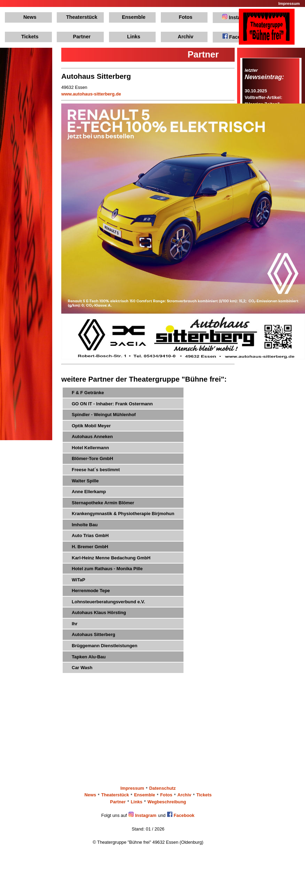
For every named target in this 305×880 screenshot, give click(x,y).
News (30, 17)
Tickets (29, 36)
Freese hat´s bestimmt (96, 469)
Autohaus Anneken (92, 436)
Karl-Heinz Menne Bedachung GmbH (111, 557)
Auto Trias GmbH (90, 535)
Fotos (185, 17)
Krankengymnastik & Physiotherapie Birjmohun (123, 513)
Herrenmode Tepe (91, 590)
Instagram (237, 17)
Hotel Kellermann (90, 447)
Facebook (237, 36)
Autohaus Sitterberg (93, 634)
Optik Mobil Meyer (91, 425)
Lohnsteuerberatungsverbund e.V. (108, 601)
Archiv (186, 36)
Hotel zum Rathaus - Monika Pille (107, 568)
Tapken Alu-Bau (89, 656)
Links (133, 36)
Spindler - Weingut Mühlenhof (104, 414)
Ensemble (134, 17)
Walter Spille (85, 480)
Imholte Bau (84, 524)
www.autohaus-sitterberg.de (91, 94)
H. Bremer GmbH (90, 546)
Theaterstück (81, 17)
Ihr (75, 623)
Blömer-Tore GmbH (92, 458)
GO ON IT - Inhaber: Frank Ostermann (112, 403)
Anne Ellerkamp (89, 491)
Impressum (289, 3)
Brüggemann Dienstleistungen (105, 645)
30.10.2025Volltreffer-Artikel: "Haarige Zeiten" (263, 97)
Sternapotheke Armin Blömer (103, 502)
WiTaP (78, 579)
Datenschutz (162, 788)
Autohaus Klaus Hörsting (99, 612)
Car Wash (82, 667)
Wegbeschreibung (167, 801)
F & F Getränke (88, 392)
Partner (82, 36)
